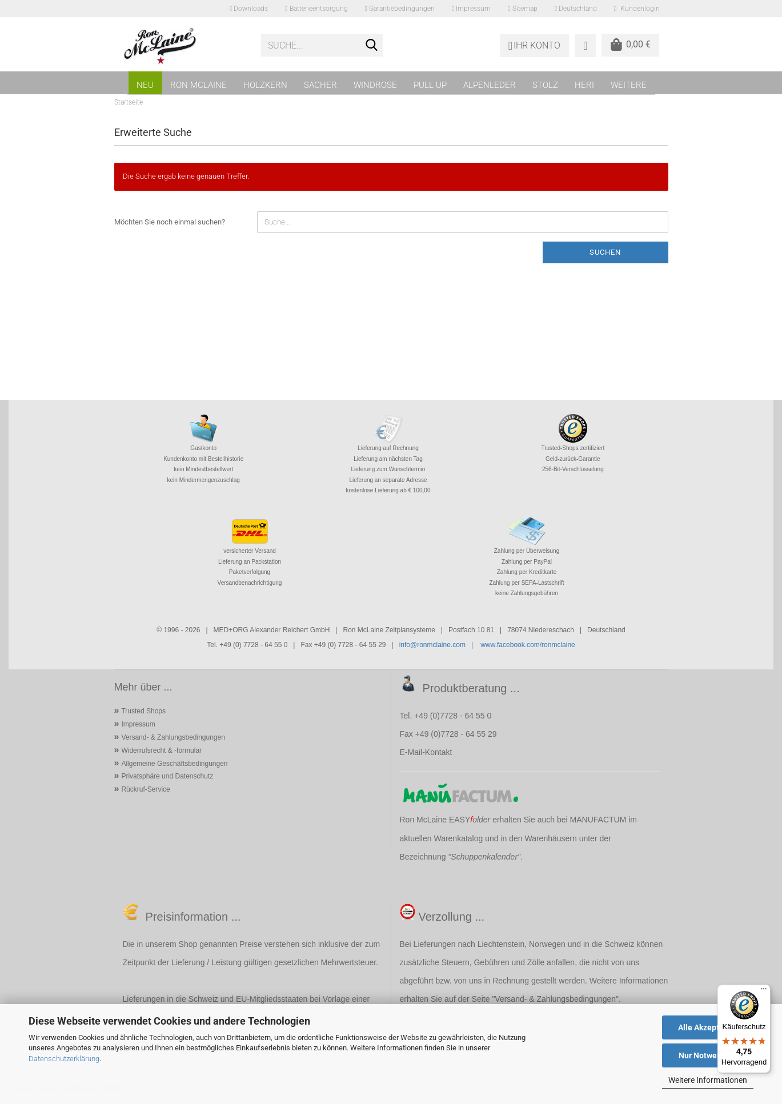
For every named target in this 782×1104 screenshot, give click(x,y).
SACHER (320, 85)
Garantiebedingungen (400, 9)
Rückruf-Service (145, 789)
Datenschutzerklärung (64, 1058)
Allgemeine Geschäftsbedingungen (174, 764)
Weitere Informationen (707, 1080)
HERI (584, 85)
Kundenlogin (636, 9)
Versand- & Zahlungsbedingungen (172, 737)
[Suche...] (372, 45)
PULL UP (430, 85)
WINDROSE (375, 85)
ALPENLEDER (489, 85)
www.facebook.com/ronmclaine (527, 645)
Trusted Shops (143, 711)
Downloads (249, 9)
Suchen (605, 252)
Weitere (629, 85)
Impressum (471, 9)
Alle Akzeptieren (708, 1027)
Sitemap (522, 9)
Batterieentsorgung (316, 9)
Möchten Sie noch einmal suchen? (169, 222)
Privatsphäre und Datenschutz (167, 776)
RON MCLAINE (198, 85)
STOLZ (545, 85)
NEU (145, 85)
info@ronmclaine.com (432, 645)
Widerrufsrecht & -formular (161, 750)
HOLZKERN (265, 85)
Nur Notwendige (708, 1055)
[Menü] (764, 991)
